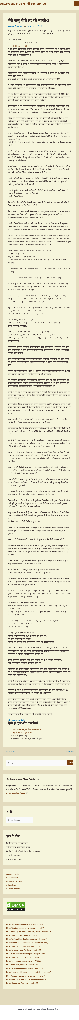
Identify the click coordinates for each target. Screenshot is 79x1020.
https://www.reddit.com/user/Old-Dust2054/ (24, 957)
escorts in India (12, 874)
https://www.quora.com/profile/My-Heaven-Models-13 (28, 932)
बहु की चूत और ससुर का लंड (22, 732)
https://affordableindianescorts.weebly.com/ (24, 924)
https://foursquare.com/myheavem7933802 (24, 961)
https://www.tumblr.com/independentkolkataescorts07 (28, 972)
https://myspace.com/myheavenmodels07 (23, 950)
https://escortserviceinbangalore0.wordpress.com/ (27, 943)
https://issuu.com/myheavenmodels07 (22, 983)
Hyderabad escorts (14, 881)
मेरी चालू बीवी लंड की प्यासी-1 (18, 46)
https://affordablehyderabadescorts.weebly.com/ (26, 939)
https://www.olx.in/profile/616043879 (21, 935)
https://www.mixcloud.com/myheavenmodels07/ (26, 979)
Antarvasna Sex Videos (15, 793)
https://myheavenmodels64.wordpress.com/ (24, 968)
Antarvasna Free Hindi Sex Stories (23, 3)
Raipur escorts (12, 878)
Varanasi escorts (13, 889)
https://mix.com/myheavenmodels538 (22, 965)
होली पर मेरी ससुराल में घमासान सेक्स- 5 (27, 729)
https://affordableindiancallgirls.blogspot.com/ (25, 954)
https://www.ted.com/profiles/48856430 (23, 946)
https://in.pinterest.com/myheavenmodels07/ (25, 928)
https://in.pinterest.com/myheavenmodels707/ (25, 976)
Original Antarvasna (14, 885)
